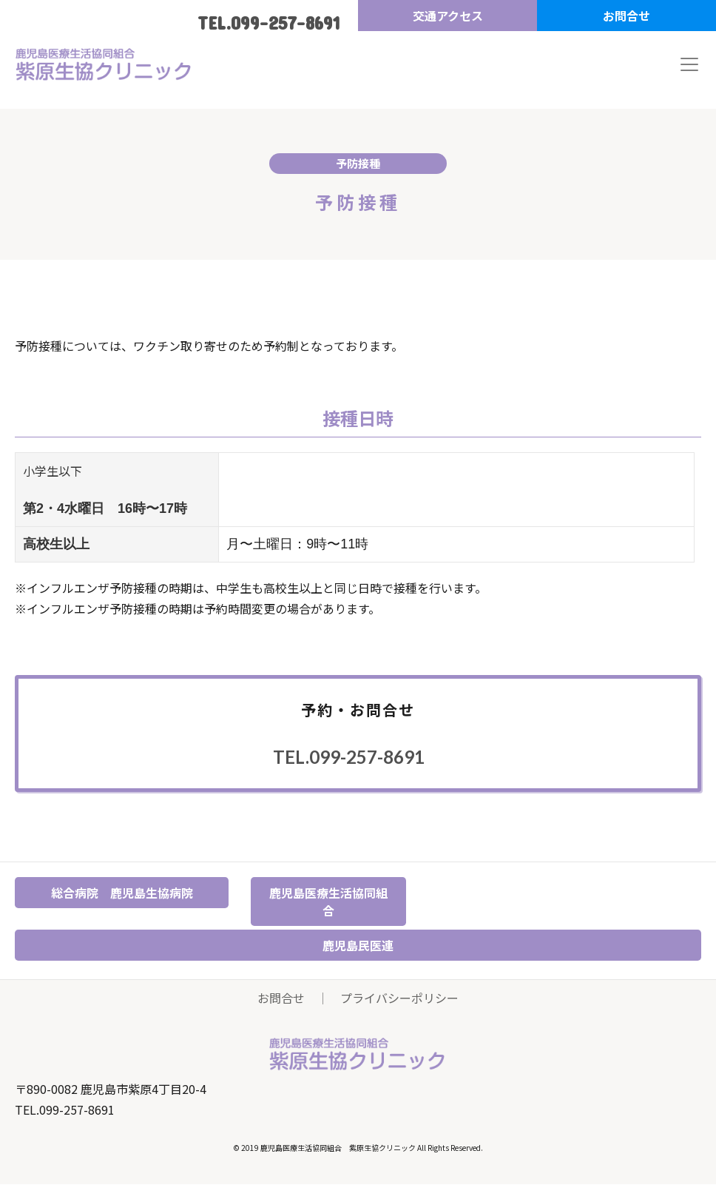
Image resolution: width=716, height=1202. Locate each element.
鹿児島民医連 (358, 945)
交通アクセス (448, 15)
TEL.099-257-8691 (268, 22)
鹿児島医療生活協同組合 (328, 901)
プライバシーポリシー (399, 998)
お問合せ (626, 15)
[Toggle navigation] (689, 64)
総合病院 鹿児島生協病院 (122, 893)
